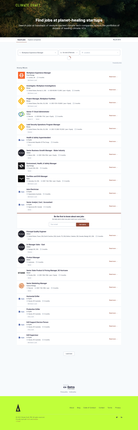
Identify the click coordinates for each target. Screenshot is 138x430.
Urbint (29, 158)
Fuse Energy (31, 76)
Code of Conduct (89, 408)
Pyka (28, 185)
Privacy (118, 408)
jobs (22, 40)
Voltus (29, 117)
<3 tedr (18, 421)
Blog (78, 408)
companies (35, 40)
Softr (28, 419)
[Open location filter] (118, 53)
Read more (114, 78)
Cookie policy (72, 392)
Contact (101, 408)
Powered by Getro (117, 63)
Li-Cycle (29, 144)
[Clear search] (55, 53)
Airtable (35, 419)
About (71, 408)
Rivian (29, 89)
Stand (29, 285)
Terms (110, 408)
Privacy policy (64, 392)
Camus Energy (32, 299)
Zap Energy (30, 171)
